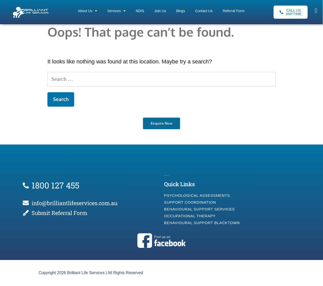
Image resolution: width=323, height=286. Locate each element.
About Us (87, 11)
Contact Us (203, 11)
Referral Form (233, 11)
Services (116, 11)
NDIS (140, 11)
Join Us (160, 11)
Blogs (180, 11)
